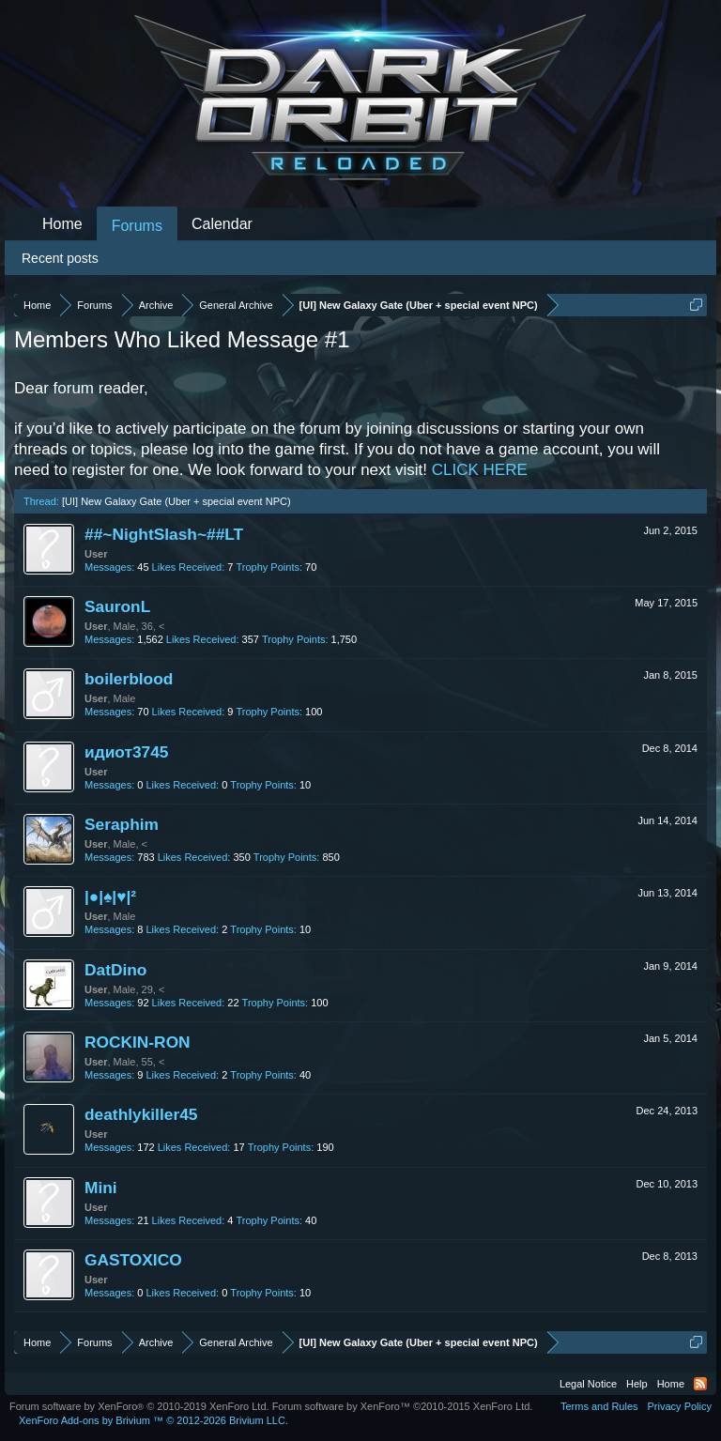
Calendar (222, 224)
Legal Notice (588, 1383)
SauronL (117, 606)
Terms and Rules (599, 1406)
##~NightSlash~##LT (163, 534)
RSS (700, 1383)
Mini (100, 1187)
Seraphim (121, 824)
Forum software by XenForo (139, 1406)
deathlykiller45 (140, 1114)
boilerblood (128, 678)
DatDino (115, 969)
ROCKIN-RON (137, 1042)
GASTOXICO (133, 1259)
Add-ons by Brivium (153, 1420)
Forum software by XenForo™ (402, 1406)
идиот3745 (126, 752)
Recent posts (60, 258)
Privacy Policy (680, 1406)
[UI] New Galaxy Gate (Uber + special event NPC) (176, 501)
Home (62, 224)
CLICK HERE (480, 470)
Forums (137, 226)
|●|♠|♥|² (110, 896)
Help (637, 1383)
